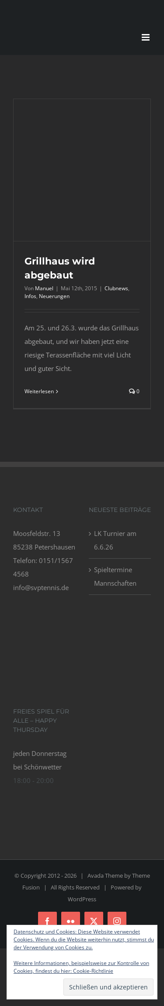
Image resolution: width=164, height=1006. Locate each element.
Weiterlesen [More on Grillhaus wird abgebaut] (39, 391)
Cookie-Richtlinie (93, 971)
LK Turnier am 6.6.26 (115, 540)
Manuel (44, 288)
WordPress (82, 899)
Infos (30, 296)
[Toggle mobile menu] (146, 37)
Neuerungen (54, 296)
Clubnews (116, 288)
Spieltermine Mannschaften (115, 576)
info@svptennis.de (41, 587)
